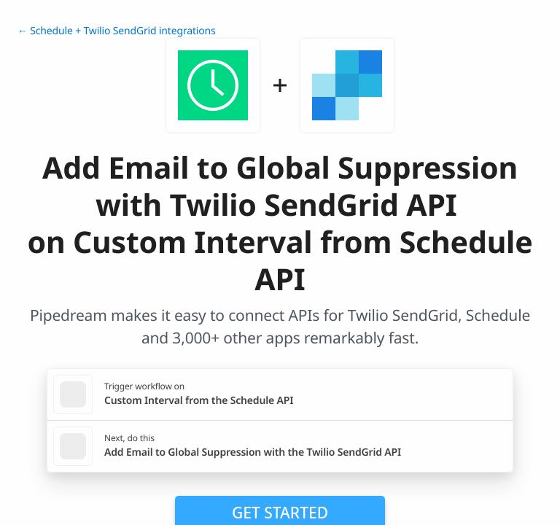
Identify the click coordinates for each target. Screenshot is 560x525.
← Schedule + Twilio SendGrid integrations (117, 31)
